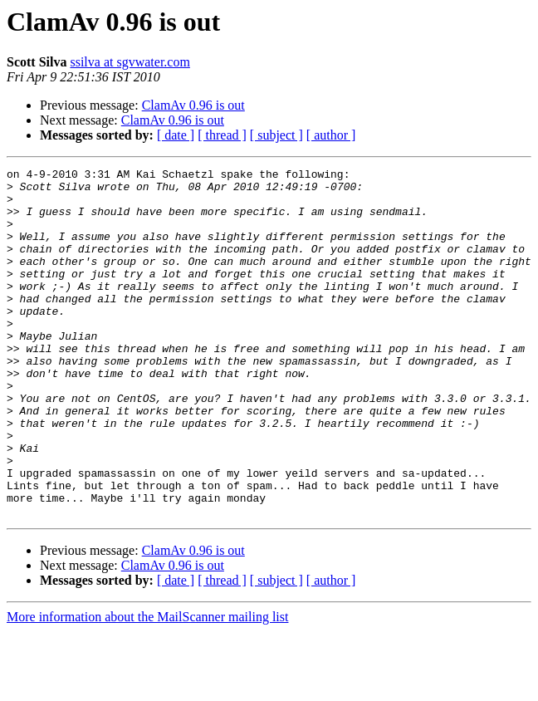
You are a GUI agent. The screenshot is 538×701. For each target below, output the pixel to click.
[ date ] (175, 135)
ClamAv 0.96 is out (193, 105)
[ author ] (331, 135)
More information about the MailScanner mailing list (147, 686)
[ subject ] (276, 135)
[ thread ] (222, 135)
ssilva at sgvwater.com (129, 62)
